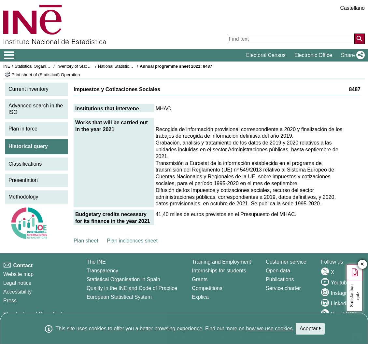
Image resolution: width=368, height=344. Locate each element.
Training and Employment (221, 262)
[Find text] (291, 39)
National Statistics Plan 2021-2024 (130, 66)
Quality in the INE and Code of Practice (132, 288)
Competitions (207, 288)
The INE (96, 262)
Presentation (23, 180)
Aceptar (310, 328)
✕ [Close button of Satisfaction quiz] (362, 264)
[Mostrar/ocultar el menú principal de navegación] (9, 55)
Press (10, 300)
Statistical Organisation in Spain (44, 66)
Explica (200, 297)
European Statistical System (119, 297)
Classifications (25, 164)
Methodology (23, 197)
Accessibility (17, 292)
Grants (199, 279)
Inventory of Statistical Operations (87, 66)
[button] (351, 55)
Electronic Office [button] (313, 55)
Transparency (102, 270)
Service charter (283, 288)
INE (6, 66)
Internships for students (219, 270)
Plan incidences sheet (132, 240)
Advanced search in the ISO (35, 109)
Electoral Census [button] (266, 55)
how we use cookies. (270, 328)
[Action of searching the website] (359, 39)
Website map (18, 274)
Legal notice (17, 283)
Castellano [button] (352, 8)
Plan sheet (86, 240)
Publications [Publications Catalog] (280, 279)
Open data (278, 270)
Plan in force (22, 128)
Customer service (286, 262)
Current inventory (28, 89)
